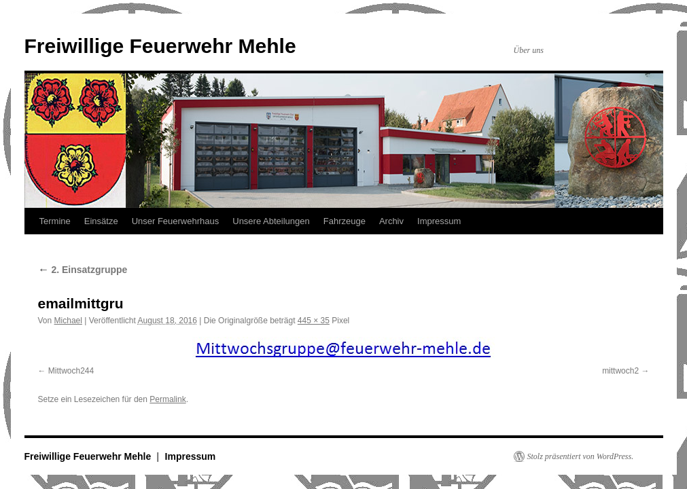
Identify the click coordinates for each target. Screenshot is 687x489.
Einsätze (101, 221)
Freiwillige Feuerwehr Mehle (160, 46)
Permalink (167, 399)
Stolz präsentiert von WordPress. (580, 456)
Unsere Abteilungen (270, 221)
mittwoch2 (620, 371)
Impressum (439, 221)
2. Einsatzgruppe (83, 269)
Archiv (391, 221)
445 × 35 (314, 320)
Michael (68, 320)
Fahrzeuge (344, 221)
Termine (55, 221)
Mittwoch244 (71, 371)
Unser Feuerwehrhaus (175, 221)
